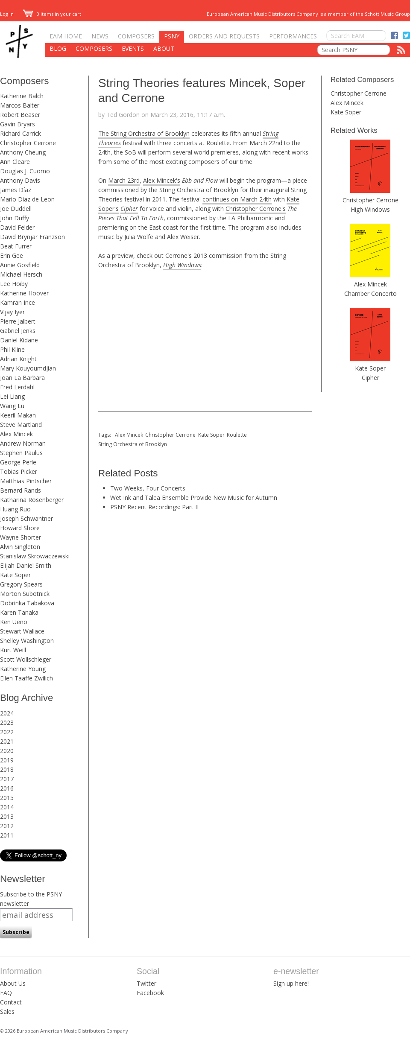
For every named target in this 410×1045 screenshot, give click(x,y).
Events (133, 48)
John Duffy (14, 218)
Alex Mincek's (161, 180)
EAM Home (66, 36)
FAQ (6, 993)
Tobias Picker (18, 471)
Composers (136, 36)
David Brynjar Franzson (32, 237)
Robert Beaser (20, 115)
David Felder (17, 227)
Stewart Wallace (22, 631)
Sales (7, 1011)
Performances (293, 36)
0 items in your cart (52, 14)
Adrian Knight (18, 359)
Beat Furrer (16, 246)
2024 (7, 713)
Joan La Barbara (22, 378)
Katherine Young (23, 669)
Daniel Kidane (19, 340)
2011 (7, 835)
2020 (7, 751)
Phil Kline (12, 349)
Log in (7, 14)
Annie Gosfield (20, 265)
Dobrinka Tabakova (27, 603)
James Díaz (15, 190)
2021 (7, 741)
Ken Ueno (13, 622)
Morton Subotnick (25, 594)
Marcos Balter (19, 105)
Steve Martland (21, 424)
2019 (7, 760)
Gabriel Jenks (17, 331)
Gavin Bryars (17, 124)
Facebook (150, 993)
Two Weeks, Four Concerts (147, 488)
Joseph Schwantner (26, 518)
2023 (7, 722)
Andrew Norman (23, 443)
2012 (7, 826)
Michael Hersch (21, 274)
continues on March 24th (237, 199)
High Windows (370, 209)
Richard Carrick (20, 133)
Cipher (370, 378)
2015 (7, 798)
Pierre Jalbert (17, 321)
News (99, 36)
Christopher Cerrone (28, 143)
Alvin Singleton (20, 547)
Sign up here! (291, 983)
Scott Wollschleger (25, 659)
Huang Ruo (15, 509)
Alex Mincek (16, 434)
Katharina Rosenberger (32, 500)
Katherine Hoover (24, 293)
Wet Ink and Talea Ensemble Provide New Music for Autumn (193, 497)
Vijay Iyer (12, 312)
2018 (7, 769)
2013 (7, 816)
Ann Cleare (15, 162)
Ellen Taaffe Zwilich (26, 678)
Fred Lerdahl (17, 387)
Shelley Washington (27, 640)
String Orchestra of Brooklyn (132, 444)
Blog (58, 48)
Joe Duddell (16, 208)
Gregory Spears (21, 584)
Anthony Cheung (23, 152)
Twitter (146, 983)
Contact (11, 1002)
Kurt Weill (13, 650)
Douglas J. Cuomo (25, 171)
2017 (7, 779)
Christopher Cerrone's (256, 208)
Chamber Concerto (370, 293)
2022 (7, 732)
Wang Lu (12, 406)
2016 (7, 788)
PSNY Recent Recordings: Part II (154, 507)
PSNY (171, 36)
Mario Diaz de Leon (27, 199)
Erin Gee (11, 255)
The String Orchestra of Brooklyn (144, 133)
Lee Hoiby (14, 284)
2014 (7, 807)
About (163, 48)
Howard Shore (20, 528)
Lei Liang (12, 396)
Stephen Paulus (21, 453)
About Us (13, 983)
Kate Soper (15, 575)
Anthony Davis (20, 180)
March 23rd (124, 180)
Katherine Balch (22, 96)
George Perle (18, 462)
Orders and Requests (224, 36)
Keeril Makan (18, 415)
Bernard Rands (20, 490)
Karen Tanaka (19, 612)
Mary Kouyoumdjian (28, 368)
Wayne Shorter (20, 537)
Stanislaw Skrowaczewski (35, 556)
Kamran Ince (17, 302)
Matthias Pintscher (26, 481)
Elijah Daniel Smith (25, 565)
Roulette (237, 434)
